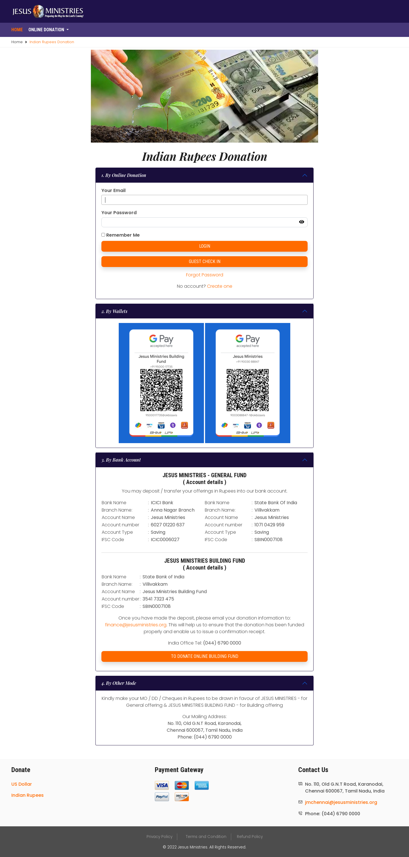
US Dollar (21, 784)
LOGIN (204, 246)
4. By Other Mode (118, 683)
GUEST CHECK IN (204, 261)
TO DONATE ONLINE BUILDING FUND (204, 656)
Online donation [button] (46, 29)
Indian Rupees (27, 795)
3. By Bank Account (121, 460)
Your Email (113, 190)
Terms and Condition (206, 836)
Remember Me (120, 235)
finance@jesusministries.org (135, 625)
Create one (219, 286)
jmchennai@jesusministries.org (341, 802)
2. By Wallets (114, 311)
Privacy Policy (159, 836)
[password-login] (204, 222)
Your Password (119, 212)
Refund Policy (250, 836)
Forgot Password (204, 275)
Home (17, 29)
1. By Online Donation (123, 175)
